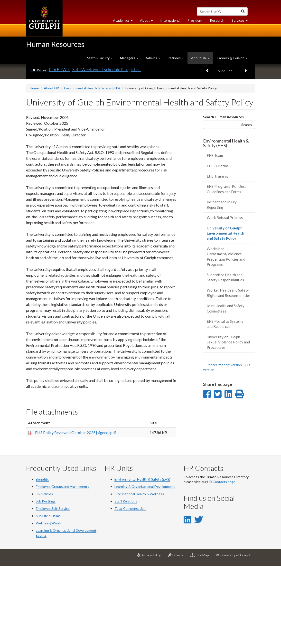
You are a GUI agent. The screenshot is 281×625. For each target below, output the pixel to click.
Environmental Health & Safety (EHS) (92, 147)
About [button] (148, 21)
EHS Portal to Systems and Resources (225, 382)
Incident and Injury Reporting (222, 263)
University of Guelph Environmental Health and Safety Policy (228, 293)
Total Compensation (130, 567)
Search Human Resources (223, 175)
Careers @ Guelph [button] (232, 58)
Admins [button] (153, 58)
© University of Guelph (233, 614)
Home (34, 147)
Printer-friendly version (224, 423)
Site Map (201, 615)
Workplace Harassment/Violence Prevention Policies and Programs (226, 315)
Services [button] (241, 21)
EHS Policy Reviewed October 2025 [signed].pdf (75, 491)
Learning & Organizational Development (144, 545)
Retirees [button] (176, 58)
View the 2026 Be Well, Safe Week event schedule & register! (85, 128)
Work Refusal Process (225, 276)
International (170, 20)
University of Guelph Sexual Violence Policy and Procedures (228, 400)
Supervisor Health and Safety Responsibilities (225, 336)
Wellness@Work (48, 582)
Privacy (177, 615)
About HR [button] (200, 58)
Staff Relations (125, 560)
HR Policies (44, 552)
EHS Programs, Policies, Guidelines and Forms (226, 247)
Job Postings (46, 560)
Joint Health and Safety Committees (225, 367)
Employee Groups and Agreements (62, 545)
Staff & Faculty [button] (100, 58)
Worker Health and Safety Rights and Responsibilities (229, 351)
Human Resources (55, 44)
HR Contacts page (221, 540)
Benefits (42, 538)
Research (219, 21)
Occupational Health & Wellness (139, 552)
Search (246, 183)
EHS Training (217, 235)
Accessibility (150, 615)
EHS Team (215, 214)
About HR (51, 147)
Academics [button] (124, 21)
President (195, 20)
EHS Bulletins (218, 224)
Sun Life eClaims (48, 574)
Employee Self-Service (53, 567)
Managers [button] (129, 58)
